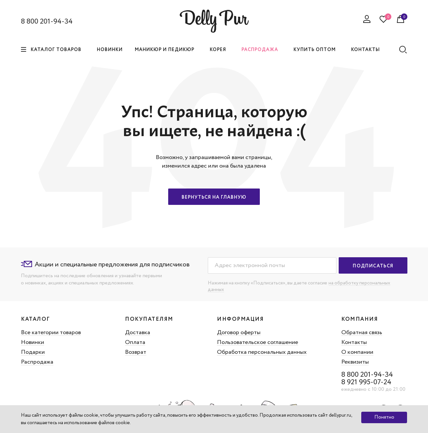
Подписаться (373, 266)
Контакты (365, 49)
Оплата (136, 342)
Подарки (33, 352)
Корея (218, 49)
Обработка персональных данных (262, 352)
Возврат (136, 352)
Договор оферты (239, 332)
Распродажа (259, 49)
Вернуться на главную (214, 197)
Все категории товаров (51, 332)
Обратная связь (364, 332)
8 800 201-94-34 (47, 21)
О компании (360, 352)
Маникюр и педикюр (164, 49)
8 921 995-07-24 (369, 382)
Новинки (110, 49)
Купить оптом (315, 49)
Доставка (138, 332)
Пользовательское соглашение (257, 342)
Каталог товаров (51, 49)
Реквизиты (357, 362)
